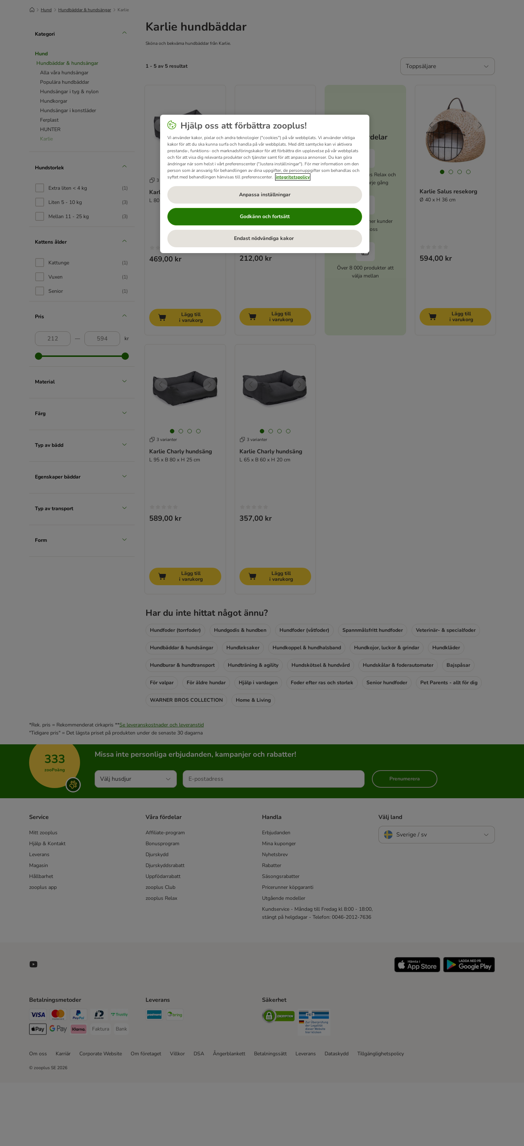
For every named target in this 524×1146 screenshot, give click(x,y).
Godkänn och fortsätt (265, 216)
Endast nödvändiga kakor (264, 238)
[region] (264, 184)
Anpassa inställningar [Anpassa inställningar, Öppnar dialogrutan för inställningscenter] (264, 194)
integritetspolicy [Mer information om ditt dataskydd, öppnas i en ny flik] (293, 177)
